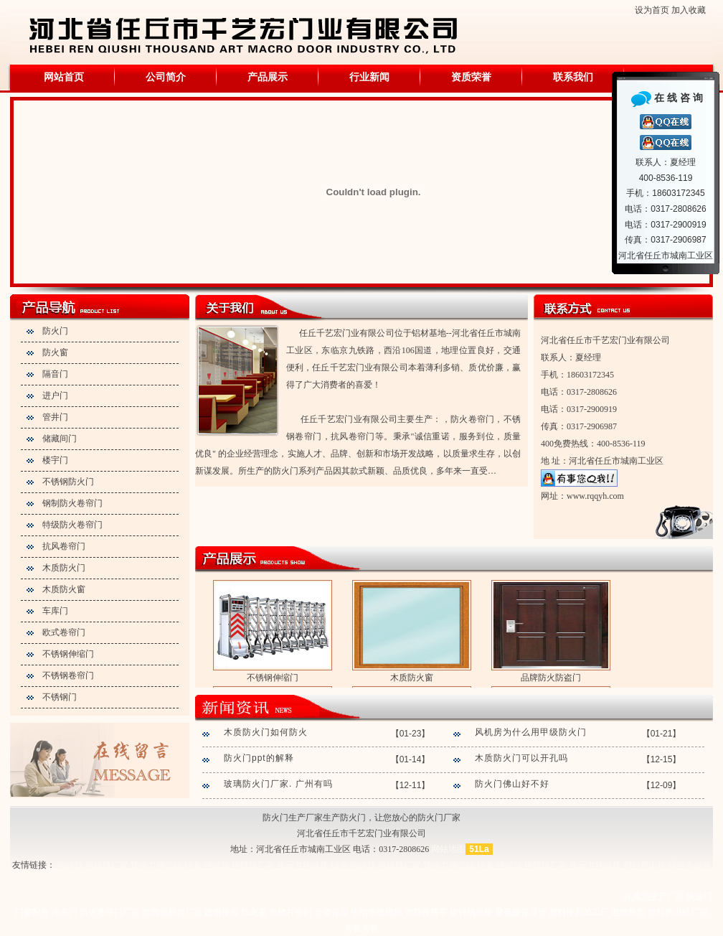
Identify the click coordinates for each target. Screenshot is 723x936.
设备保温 (275, 896)
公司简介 (166, 77)
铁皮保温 (47, 896)
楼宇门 (55, 460)
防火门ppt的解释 (259, 758)
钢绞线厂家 (106, 865)
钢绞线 (70, 865)
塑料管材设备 (39, 881)
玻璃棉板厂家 (596, 896)
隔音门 (55, 374)
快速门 (699, 896)
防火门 (55, 331)
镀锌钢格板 (471, 912)
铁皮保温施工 (320, 896)
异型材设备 (204, 881)
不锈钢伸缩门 (68, 654)
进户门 (55, 395)
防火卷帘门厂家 (110, 912)
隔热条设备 (690, 865)
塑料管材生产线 (97, 881)
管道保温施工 (490, 896)
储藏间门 (59, 439)
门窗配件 (32, 912)
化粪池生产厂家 (654, 896)
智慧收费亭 (426, 912)
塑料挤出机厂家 (320, 881)
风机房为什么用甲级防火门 (531, 732)
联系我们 (573, 77)
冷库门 (64, 912)
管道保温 (165, 896)
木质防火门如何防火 (266, 732)
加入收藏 (688, 10)
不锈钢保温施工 (432, 896)
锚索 (193, 865)
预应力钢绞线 (156, 865)
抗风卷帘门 (63, 546)
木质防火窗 (63, 589)
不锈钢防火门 (68, 482)
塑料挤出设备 (155, 881)
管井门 (55, 417)
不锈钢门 (59, 697)
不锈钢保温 (124, 896)
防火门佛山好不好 (512, 784)
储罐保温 (239, 896)
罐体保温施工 (544, 896)
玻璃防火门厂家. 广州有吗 (278, 784)
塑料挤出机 (644, 865)
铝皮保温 (84, 896)
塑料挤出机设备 (258, 881)
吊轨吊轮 (361, 928)
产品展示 (267, 77)
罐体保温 (202, 896)
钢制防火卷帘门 (72, 503)
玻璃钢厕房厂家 (172, 912)
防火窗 (55, 352)
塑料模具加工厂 (579, 912)
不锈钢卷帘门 (68, 675)
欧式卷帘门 (63, 632)
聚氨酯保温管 (521, 912)
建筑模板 (221, 912)
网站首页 (64, 77)
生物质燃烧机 (376, 912)
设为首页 (652, 10)
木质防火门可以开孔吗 (521, 758)
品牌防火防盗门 (551, 678)
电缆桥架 (628, 912)
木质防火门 (63, 568)
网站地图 (448, 849)
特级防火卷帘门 (72, 525)
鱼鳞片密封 (290, 912)
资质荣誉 (471, 77)
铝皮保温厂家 (374, 896)
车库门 (55, 611)
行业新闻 (369, 77)
